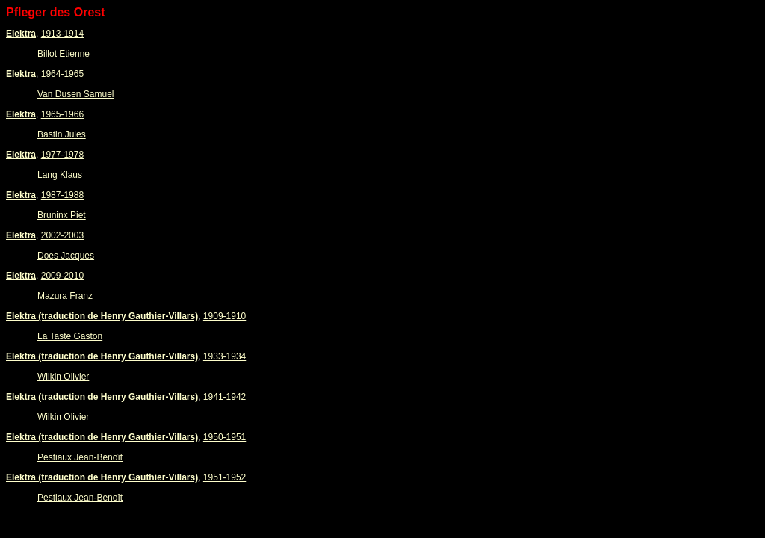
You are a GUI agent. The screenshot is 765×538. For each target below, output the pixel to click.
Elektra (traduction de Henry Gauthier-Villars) (102, 316)
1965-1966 (62, 114)
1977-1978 (62, 154)
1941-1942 (224, 397)
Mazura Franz (65, 296)
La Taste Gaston (69, 336)
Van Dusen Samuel (75, 94)
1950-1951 (224, 437)
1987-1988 (62, 195)
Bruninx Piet (61, 215)
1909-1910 (224, 316)
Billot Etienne (63, 54)
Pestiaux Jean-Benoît (80, 457)
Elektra (21, 33)
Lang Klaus (59, 175)
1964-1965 (62, 74)
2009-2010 (62, 275)
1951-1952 (224, 477)
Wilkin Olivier (63, 376)
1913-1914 (62, 33)
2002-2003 (62, 235)
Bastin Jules (61, 134)
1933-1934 (224, 356)
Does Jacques (65, 255)
